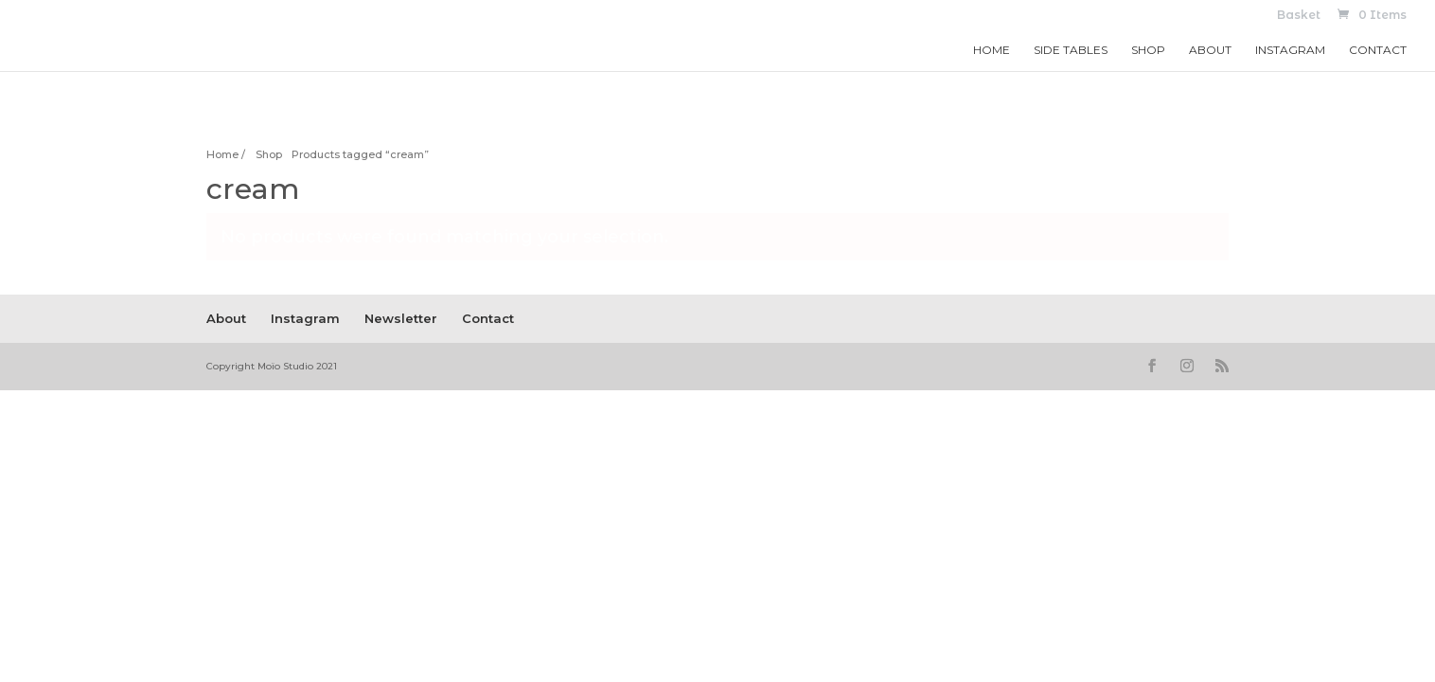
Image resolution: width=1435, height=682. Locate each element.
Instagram (1290, 50)
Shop (1148, 50)
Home (991, 50)
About (1210, 50)
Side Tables (1070, 50)
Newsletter (400, 318)
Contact (1378, 50)
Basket (1298, 15)
